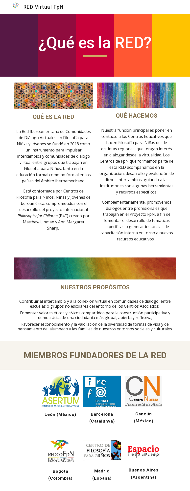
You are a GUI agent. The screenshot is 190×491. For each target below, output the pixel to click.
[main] (95, 45)
